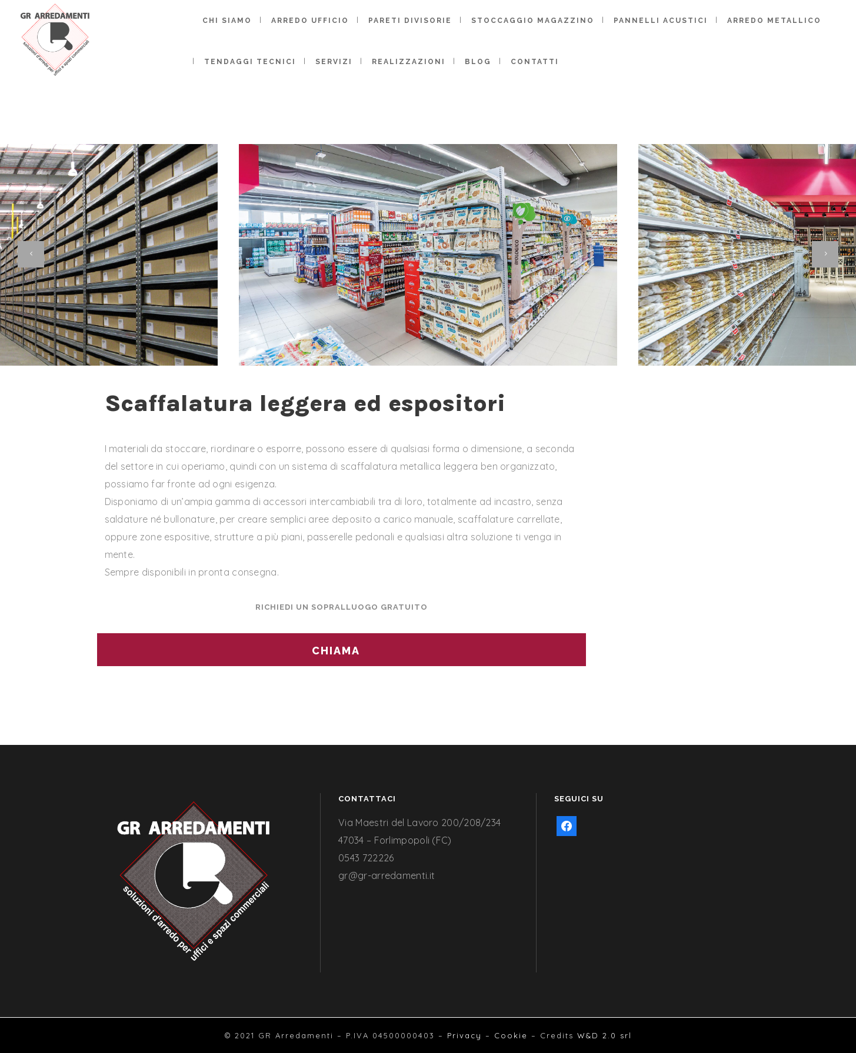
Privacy (464, 1035)
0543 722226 (366, 858)
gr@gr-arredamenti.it (386, 875)
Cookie (511, 1035)
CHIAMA (336, 650)
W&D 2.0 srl (604, 1035)
